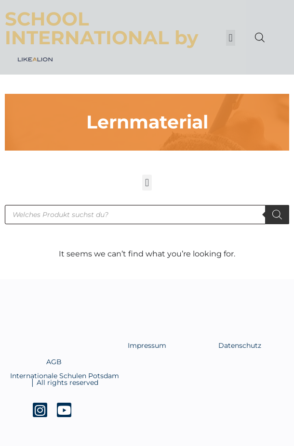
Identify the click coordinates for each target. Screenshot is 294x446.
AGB (54, 361)
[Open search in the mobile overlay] (257, 37)
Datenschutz (239, 345)
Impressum (147, 345)
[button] (230, 38)
